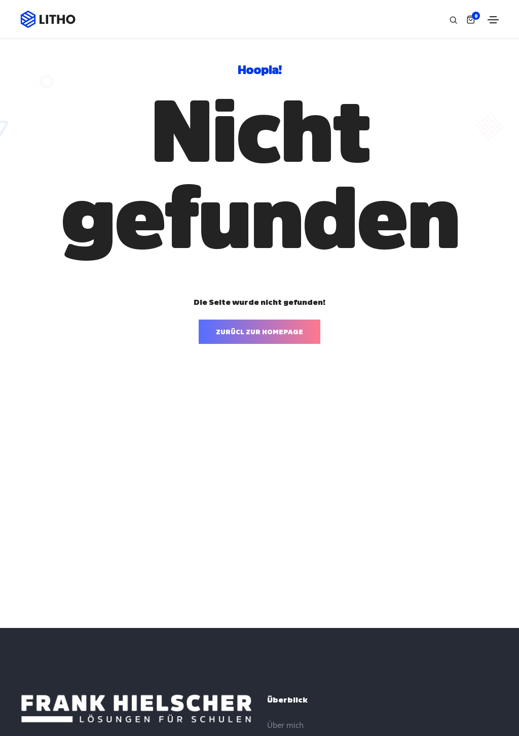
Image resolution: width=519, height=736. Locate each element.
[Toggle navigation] (493, 19)
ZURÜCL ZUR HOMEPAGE (259, 331)
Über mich (285, 725)
